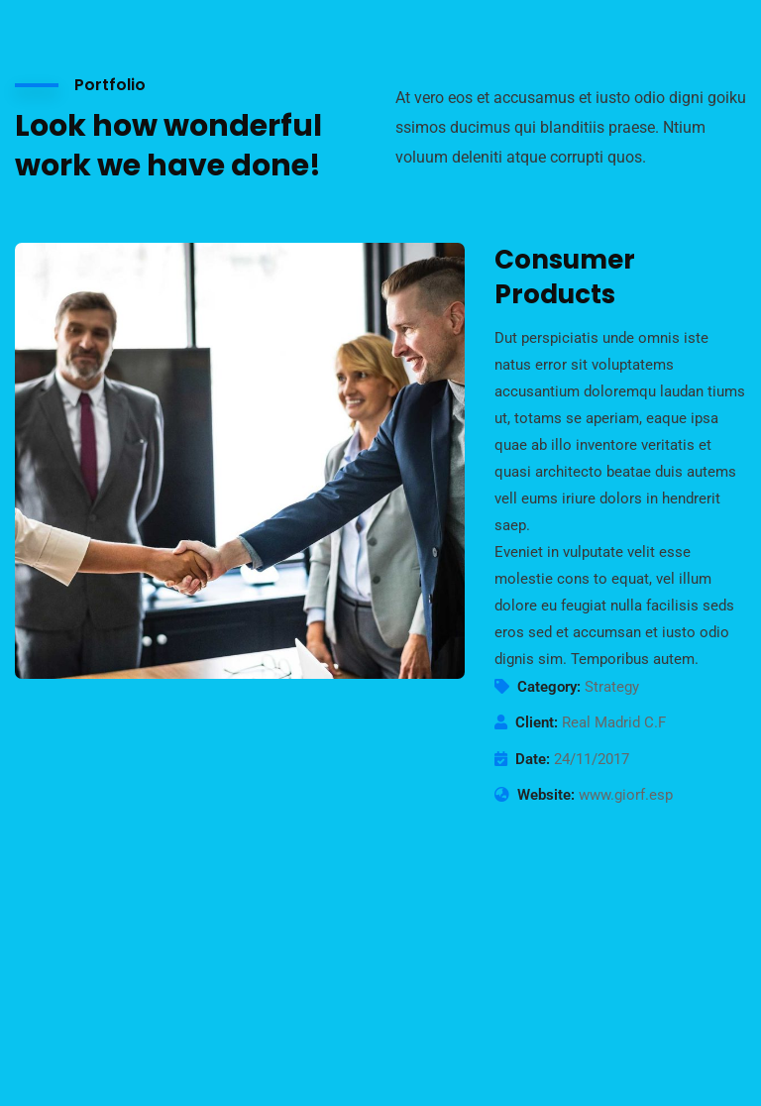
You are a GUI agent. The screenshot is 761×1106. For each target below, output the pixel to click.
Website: (546, 795)
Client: (536, 722)
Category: (549, 687)
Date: (532, 759)
